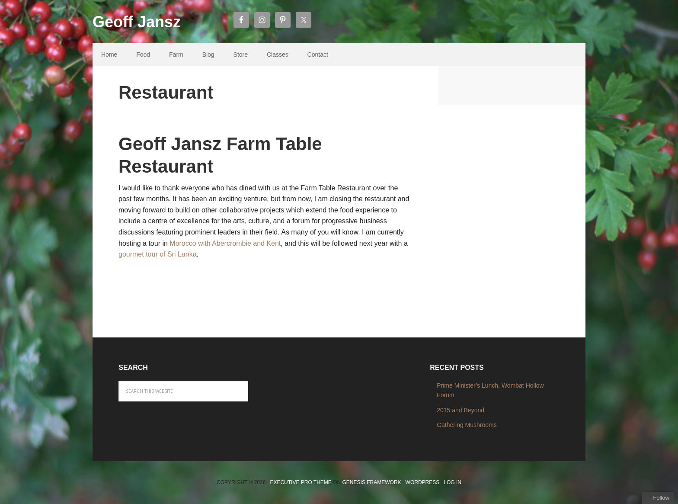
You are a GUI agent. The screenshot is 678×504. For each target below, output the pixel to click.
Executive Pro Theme (300, 482)
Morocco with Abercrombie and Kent (225, 243)
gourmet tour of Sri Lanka (157, 254)
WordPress (423, 482)
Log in (452, 482)
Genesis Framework (371, 482)
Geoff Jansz (137, 22)
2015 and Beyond (460, 410)
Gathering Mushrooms (467, 424)
